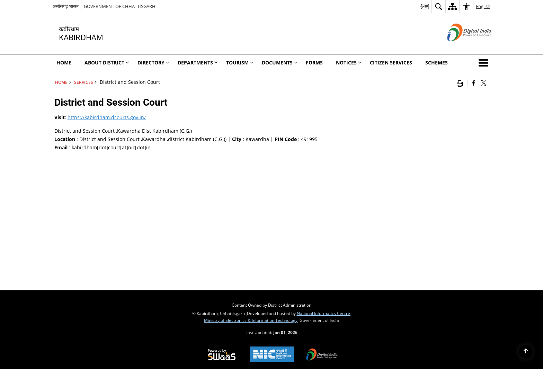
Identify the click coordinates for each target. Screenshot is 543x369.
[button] (485, 62)
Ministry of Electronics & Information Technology (250, 320)
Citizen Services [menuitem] (391, 62)
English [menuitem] (483, 6)
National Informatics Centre (323, 313)
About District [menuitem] (106, 62)
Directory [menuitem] (153, 62)
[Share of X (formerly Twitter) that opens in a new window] (483, 83)
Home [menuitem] (63, 62)
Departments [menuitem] (198, 62)
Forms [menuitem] (314, 62)
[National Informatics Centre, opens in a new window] (272, 355)
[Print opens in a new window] (461, 83)
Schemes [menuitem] (436, 62)
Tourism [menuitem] (239, 62)
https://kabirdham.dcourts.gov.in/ (107, 117)
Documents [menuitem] (279, 62)
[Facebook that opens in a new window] (473, 83)
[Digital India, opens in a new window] (322, 355)
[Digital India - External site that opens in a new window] (460, 47)
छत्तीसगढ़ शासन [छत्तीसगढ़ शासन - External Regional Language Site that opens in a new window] (66, 6)
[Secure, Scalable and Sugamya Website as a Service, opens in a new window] (221, 355)
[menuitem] (424, 6)
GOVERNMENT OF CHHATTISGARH (119, 6)
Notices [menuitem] (349, 62)
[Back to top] (526, 352)
